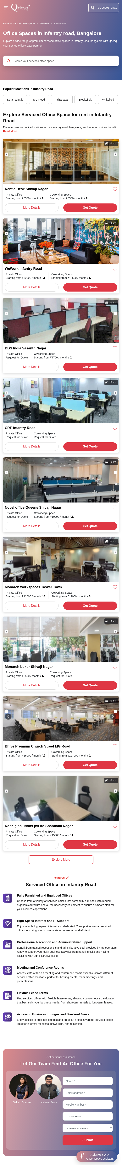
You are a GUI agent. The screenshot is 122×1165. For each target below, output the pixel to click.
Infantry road (60, 23)
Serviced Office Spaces (24, 23)
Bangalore (44, 23)
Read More (10, 131)
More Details (31, 208)
